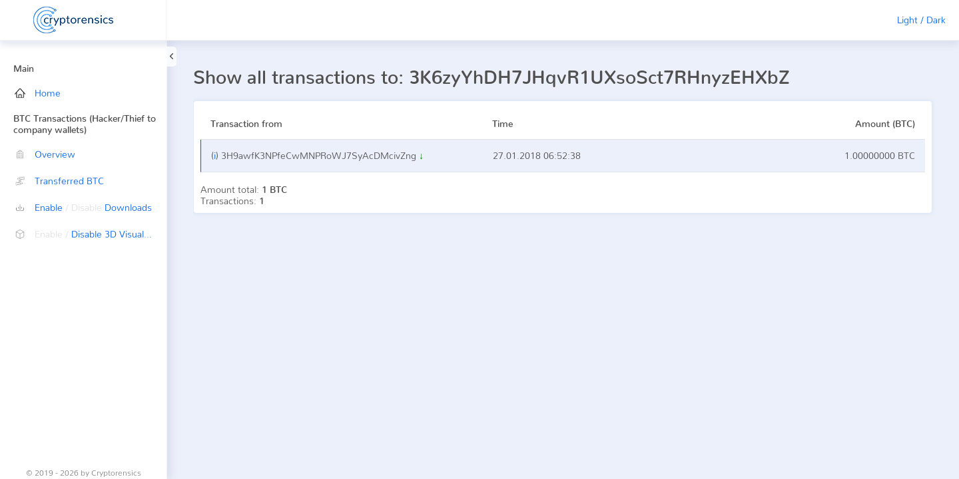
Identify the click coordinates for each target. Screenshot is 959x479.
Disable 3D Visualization (90, 234)
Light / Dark (921, 19)
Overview (45, 154)
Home (38, 92)
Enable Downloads (83, 207)
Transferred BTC (59, 180)
